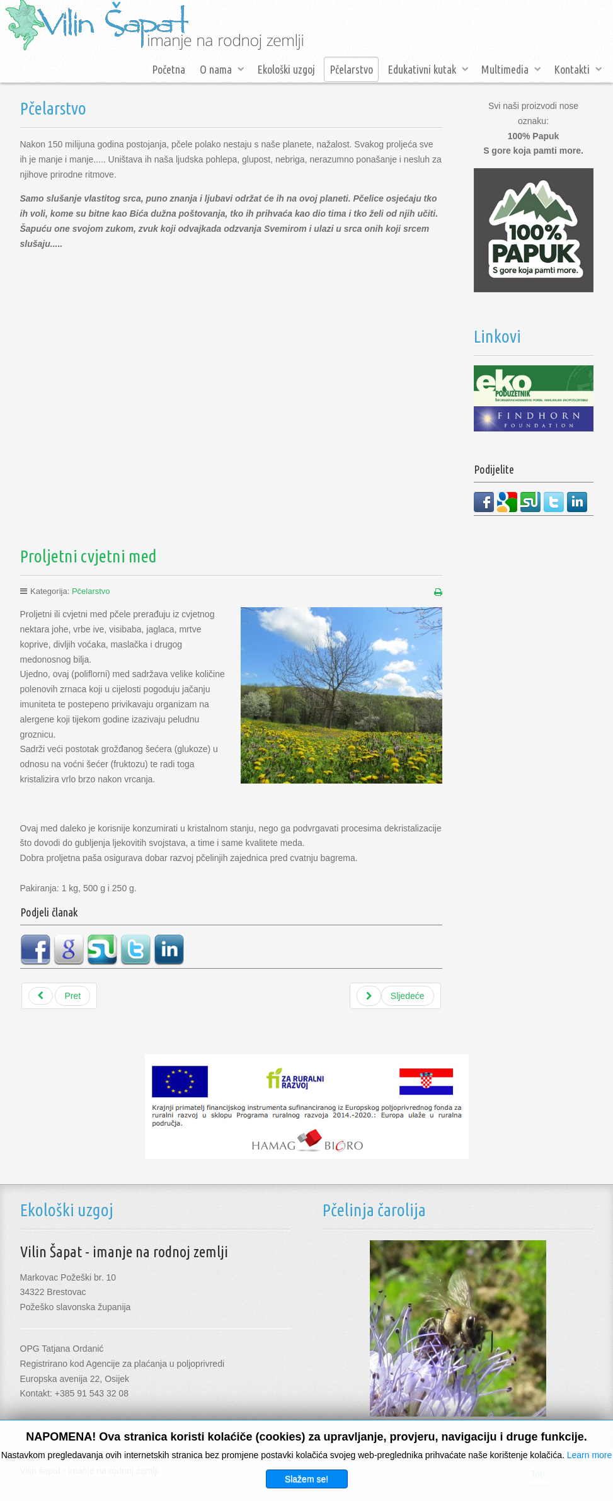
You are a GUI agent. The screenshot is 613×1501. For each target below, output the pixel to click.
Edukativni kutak (421, 69)
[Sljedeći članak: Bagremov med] (395, 996)
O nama (216, 69)
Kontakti (572, 69)
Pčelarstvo (351, 69)
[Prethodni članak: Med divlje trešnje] (59, 996)
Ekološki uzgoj (286, 69)
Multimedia (505, 69)
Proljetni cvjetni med (88, 556)
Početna (168, 69)
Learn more (589, 1455)
